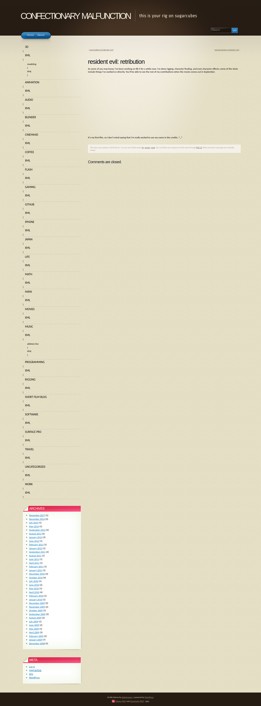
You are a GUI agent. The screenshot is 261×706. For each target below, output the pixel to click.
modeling (31, 64)
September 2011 (37, 551)
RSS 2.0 (199, 147)
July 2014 (33, 522)
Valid (35, 670)
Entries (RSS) (121, 701)
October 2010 (36, 577)
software (31, 414)
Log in (32, 666)
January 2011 (35, 570)
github (29, 204)
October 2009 (36, 610)
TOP (147, 701)
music (29, 326)
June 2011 (34, 559)
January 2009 (35, 639)
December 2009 (37, 603)
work (153, 147)
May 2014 (34, 526)
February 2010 (36, 595)
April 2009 (34, 632)
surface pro (33, 432)
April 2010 (34, 592)
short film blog (36, 397)
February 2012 (36, 544)
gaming (30, 187)
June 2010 (34, 584)
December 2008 (37, 643)
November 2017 (37, 515)
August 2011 (35, 555)
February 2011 (36, 566)
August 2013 (35, 533)
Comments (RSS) (137, 701)
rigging (30, 379)
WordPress (34, 677)
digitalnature (127, 697)
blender (30, 117)
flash (29, 169)
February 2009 (36, 636)
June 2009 (34, 625)
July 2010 (33, 581)
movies (147, 147)
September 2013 (37, 530)
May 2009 (34, 628)
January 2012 (35, 548)
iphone (29, 222)
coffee (29, 152)
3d (143, 147)
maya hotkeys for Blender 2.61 (101, 50)
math (28, 274)
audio (29, 100)
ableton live (33, 343)
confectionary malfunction (75, 15)
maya (28, 291)
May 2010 (34, 588)
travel (29, 449)
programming (35, 362)
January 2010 (35, 599)
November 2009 (37, 606)
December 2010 (37, 573)
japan (29, 239)
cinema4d (31, 134)
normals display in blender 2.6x (227, 50)
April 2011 (34, 563)
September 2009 (37, 614)
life (27, 257)
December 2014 (37, 519)
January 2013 (35, 537)
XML (27, 55)
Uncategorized (35, 466)
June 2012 (34, 541)
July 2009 (33, 621)
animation (32, 82)
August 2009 (35, 617)
